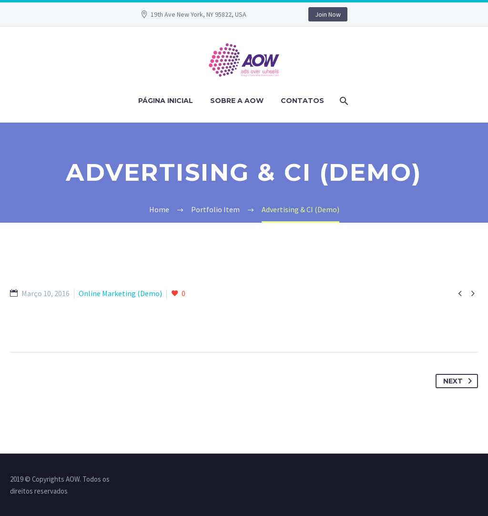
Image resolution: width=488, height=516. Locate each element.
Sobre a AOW (237, 100)
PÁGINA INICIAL (165, 100)
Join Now (328, 14)
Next (459, 381)
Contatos (302, 100)
